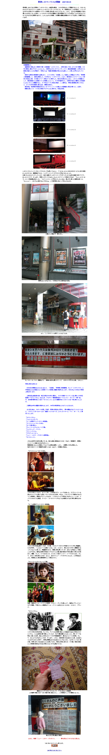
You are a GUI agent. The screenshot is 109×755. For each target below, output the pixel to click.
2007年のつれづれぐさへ (54, 750)
